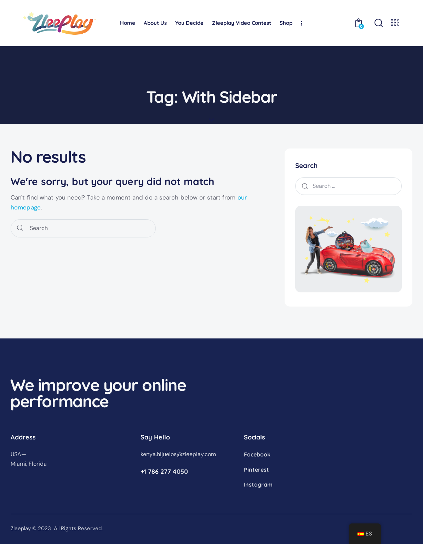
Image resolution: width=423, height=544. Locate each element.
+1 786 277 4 (159, 471)
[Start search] (20, 228)
